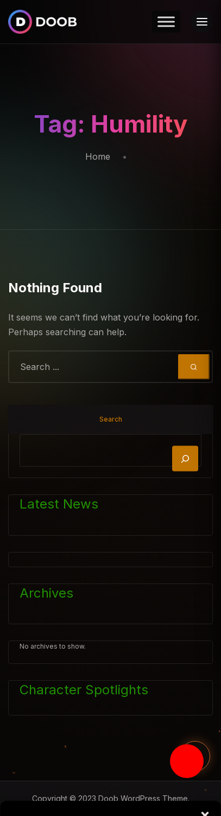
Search (110, 419)
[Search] (185, 459)
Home (97, 156)
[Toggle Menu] (166, 21)
